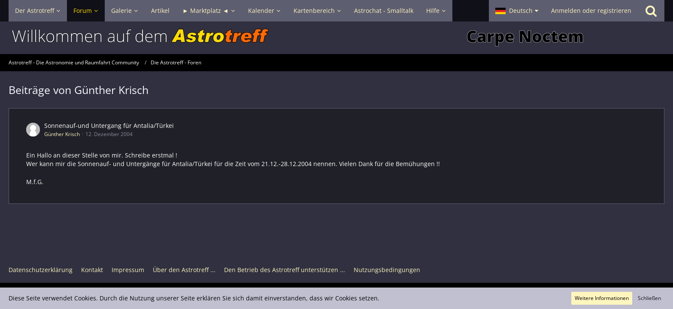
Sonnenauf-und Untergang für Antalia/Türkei (109, 125)
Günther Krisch (62, 134)
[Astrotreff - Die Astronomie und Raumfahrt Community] (336, 38)
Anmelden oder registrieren (591, 10)
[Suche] (651, 10)
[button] (517, 10)
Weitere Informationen (602, 298)
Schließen (649, 298)
